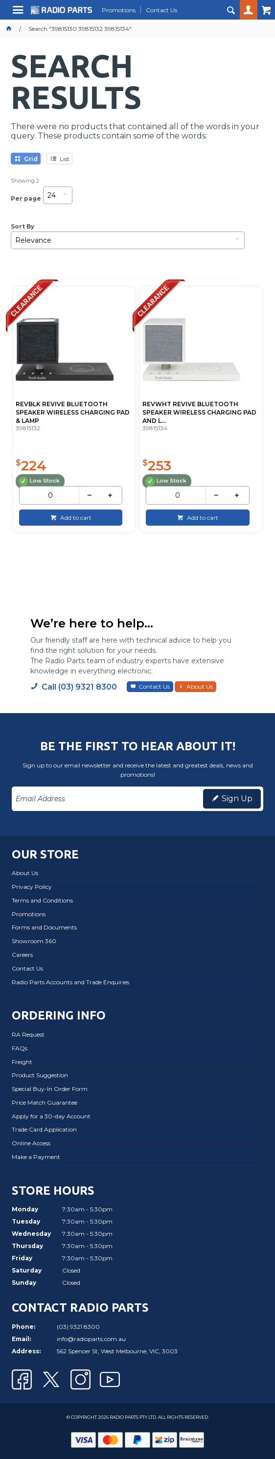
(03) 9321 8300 (78, 1326)
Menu (19, 13)
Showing (25, 180)
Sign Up (237, 798)
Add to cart (75, 516)
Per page (26, 198)
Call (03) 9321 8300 (79, 686)
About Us (199, 686)
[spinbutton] (51, 495)
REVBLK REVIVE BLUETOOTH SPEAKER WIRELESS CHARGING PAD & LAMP (72, 412)
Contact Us (154, 686)
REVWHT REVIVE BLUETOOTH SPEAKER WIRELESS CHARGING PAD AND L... (199, 412)
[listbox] (57, 198)
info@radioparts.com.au (91, 1338)
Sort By (22, 226)
